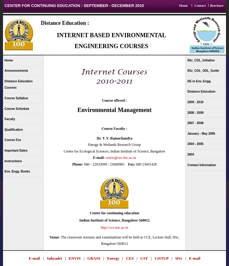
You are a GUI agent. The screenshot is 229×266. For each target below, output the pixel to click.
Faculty (10, 119)
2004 (190, 154)
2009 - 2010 (195, 102)
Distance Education (201, 91)
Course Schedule (17, 108)
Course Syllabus (16, 98)
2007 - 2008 (195, 123)
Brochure (216, 5)
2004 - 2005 (195, 144)
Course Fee (13, 140)
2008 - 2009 (195, 112)
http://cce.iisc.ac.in (114, 227)
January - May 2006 (201, 133)
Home (183, 5)
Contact (200, 5)
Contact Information (201, 165)
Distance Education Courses (19, 85)
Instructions (13, 161)
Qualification (14, 129)
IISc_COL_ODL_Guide (203, 70)
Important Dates (16, 150)
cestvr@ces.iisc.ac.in (120, 158)
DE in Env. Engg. (199, 81)
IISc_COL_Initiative (201, 60)
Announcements (16, 70)
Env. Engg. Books (17, 171)
